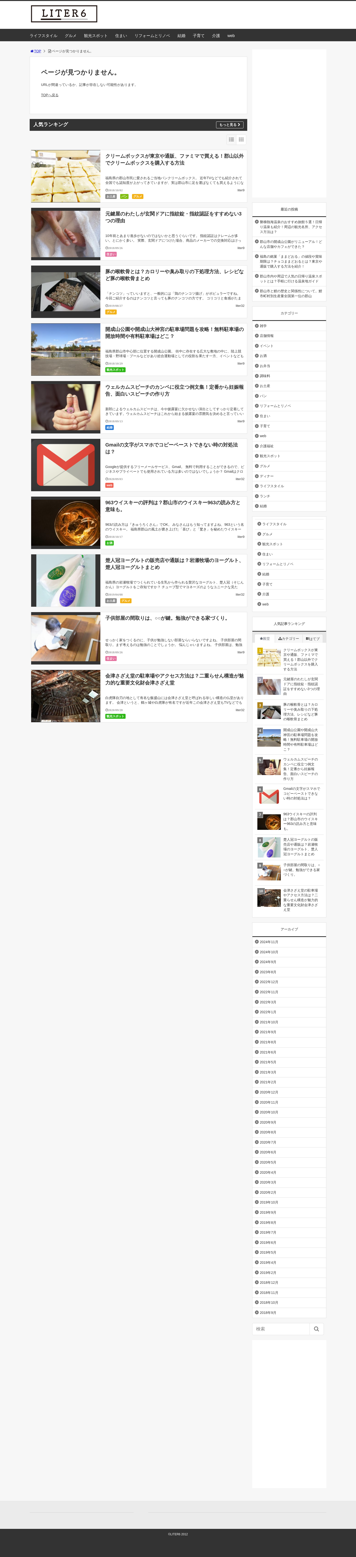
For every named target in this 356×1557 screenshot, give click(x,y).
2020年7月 (268, 1142)
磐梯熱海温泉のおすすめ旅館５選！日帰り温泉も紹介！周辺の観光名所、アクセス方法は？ (291, 227)
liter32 (240, 306)
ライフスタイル (43, 36)
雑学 (263, 326)
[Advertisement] (289, 123)
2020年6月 (268, 1152)
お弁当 (265, 366)
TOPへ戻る (50, 95)
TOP (35, 51)
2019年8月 (268, 1223)
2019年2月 (268, 1273)
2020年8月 (268, 1132)
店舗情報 (267, 336)
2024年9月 (268, 962)
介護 (216, 36)
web (231, 36)
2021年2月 (268, 1082)
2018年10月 (269, 1302)
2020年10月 (269, 1112)
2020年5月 (268, 1162)
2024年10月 (269, 952)
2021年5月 (268, 1062)
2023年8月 (268, 972)
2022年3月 (268, 1002)
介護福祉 (267, 446)
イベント (267, 346)
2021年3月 (268, 1072)
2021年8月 (268, 1042)
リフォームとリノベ (152, 36)
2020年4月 (268, 1172)
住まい (121, 36)
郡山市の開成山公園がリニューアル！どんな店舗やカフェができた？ (291, 244)
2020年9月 (268, 1122)
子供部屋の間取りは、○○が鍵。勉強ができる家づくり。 (167, 618)
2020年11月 (269, 1102)
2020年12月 (269, 1092)
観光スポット (96, 36)
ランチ (265, 496)
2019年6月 (268, 1243)
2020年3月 (268, 1182)
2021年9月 (268, 1032)
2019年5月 (268, 1252)
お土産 (111, 196)
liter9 (241, 190)
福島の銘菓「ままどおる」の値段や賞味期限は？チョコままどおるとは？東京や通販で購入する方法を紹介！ (291, 261)
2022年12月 (269, 982)
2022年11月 (269, 992)
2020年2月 (268, 1192)
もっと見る (229, 125)
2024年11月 (269, 942)
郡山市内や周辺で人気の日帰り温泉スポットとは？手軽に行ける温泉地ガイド (291, 278)
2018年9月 (268, 1313)
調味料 (265, 376)
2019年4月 (268, 1263)
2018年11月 (269, 1293)
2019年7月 (268, 1232)
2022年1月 (268, 1012)
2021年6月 (268, 1052)
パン (124, 196)
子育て (199, 36)
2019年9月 (268, 1212)
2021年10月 (269, 1022)
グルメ (71, 36)
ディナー (267, 476)
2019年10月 (269, 1202)
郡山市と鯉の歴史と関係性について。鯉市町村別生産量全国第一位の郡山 (291, 293)
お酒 (109, 543)
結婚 (181, 36)
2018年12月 (269, 1283)
